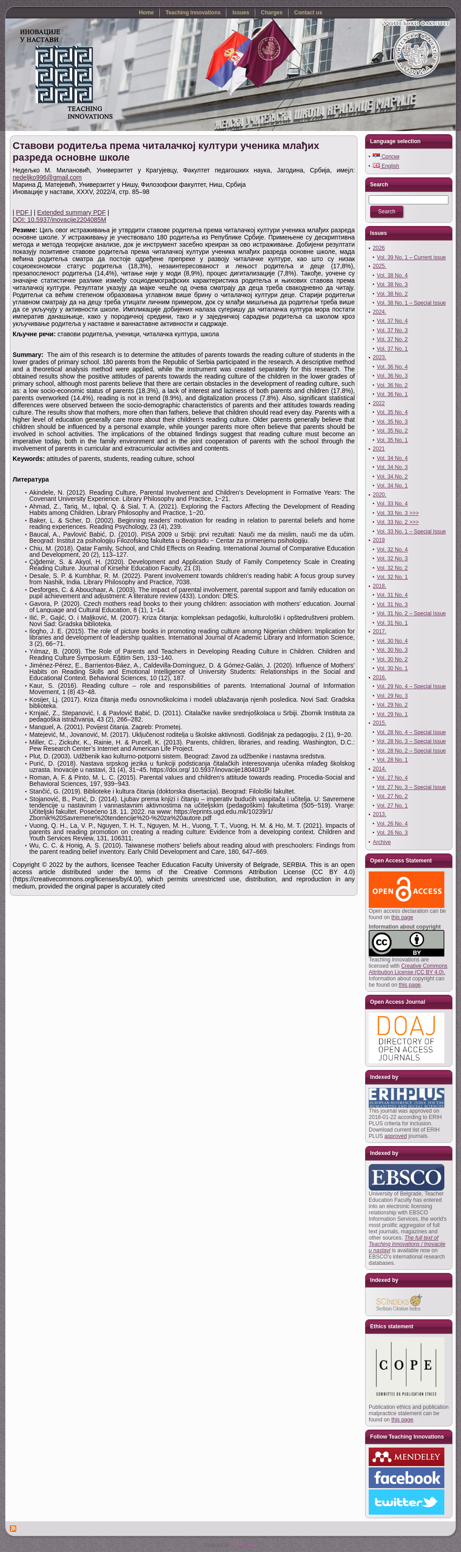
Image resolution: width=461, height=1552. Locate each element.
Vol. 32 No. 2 (392, 568)
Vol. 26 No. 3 (392, 833)
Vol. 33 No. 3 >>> (398, 513)
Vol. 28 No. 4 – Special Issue (411, 732)
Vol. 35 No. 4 (392, 412)
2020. (379, 495)
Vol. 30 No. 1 (392, 668)
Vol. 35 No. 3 (392, 422)
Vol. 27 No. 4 (392, 778)
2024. (379, 312)
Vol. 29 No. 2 (392, 705)
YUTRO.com (243, 1545)
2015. (379, 723)
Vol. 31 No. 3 (392, 604)
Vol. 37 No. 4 (392, 321)
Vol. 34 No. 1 (392, 486)
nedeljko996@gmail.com (47, 177)
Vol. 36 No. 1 (392, 394)
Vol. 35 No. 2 (392, 431)
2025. (379, 266)
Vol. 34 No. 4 (392, 458)
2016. (379, 677)
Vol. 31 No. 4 (392, 595)
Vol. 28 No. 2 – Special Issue (411, 751)
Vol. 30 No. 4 (392, 641)
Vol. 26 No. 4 (392, 824)
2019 (379, 540)
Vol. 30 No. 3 (392, 650)
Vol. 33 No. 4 (392, 504)
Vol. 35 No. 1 (392, 440)
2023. (379, 357)
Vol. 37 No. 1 (392, 349)
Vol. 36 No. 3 (392, 376)
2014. (379, 769)
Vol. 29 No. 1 (392, 714)
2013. (379, 814)
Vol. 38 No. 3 (392, 284)
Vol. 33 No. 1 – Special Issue (411, 531)
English (386, 166)
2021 (379, 449)
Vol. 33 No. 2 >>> (398, 522)
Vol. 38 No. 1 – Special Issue (411, 303)
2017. (379, 631)
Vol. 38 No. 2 (392, 294)
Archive (382, 842)
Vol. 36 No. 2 (392, 385)
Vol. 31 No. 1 (392, 623)
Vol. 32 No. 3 (392, 558)
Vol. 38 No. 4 (392, 275)
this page (402, 917)
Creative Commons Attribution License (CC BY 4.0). (408, 969)
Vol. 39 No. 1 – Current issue (411, 257)
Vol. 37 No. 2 (392, 339)
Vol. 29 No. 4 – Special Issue (411, 686)
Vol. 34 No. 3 (392, 467)
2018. (379, 586)
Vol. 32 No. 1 (392, 577)
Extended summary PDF (71, 212)
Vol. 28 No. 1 (392, 760)
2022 (379, 403)
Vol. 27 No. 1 (392, 806)
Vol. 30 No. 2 (392, 659)
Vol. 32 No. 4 (392, 549)
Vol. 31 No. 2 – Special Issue (411, 613)
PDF (23, 212)
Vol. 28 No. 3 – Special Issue (411, 741)
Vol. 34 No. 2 (392, 477)
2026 (379, 248)
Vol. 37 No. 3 (392, 330)
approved (395, 1136)
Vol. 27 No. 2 (392, 796)
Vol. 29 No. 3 (392, 696)
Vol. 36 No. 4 (392, 367)
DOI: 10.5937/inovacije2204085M (59, 219)
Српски (386, 156)
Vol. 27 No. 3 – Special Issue (411, 787)
